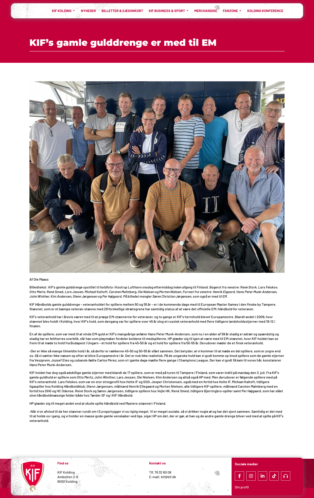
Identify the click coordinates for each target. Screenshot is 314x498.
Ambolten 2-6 (67, 477)
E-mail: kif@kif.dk (162, 477)
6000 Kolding (67, 481)
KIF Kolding (66, 472)
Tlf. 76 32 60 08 (160, 472)
